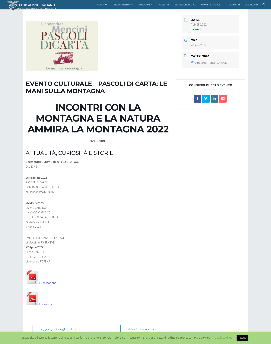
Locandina (39, 304)
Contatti (234, 4)
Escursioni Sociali (185, 4)
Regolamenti (146, 4)
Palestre (164, 4)
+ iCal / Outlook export (142, 329)
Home (100, 4)
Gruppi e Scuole (210, 4)
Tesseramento (121, 4)
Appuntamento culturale (209, 62)
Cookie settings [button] (223, 337)
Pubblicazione (41, 282)
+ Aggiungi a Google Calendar (59, 329)
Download (251, 4)
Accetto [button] (242, 337)
